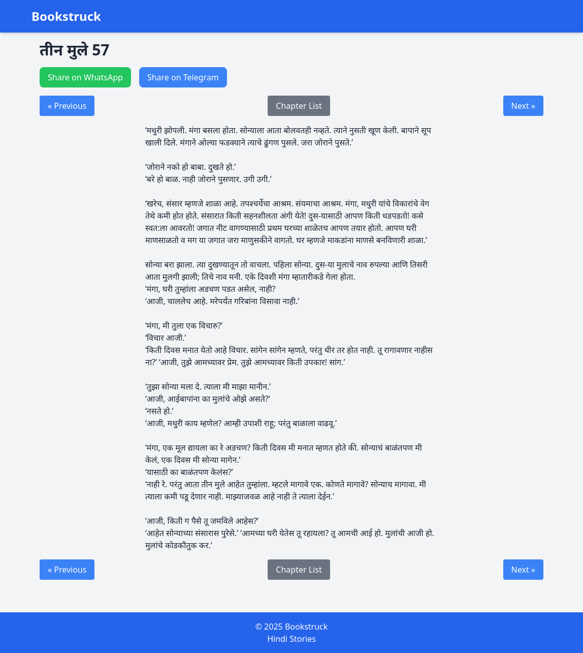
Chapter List (298, 105)
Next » (523, 105)
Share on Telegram (183, 77)
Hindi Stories (291, 638)
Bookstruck (66, 16)
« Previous (67, 105)
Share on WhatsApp (85, 77)
